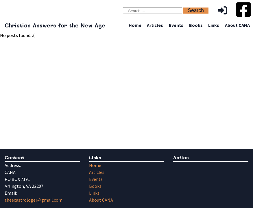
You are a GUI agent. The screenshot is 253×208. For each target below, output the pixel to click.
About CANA (237, 25)
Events (176, 25)
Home (135, 25)
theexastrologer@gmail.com (33, 200)
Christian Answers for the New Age (55, 25)
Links (213, 25)
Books (196, 25)
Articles (155, 25)
